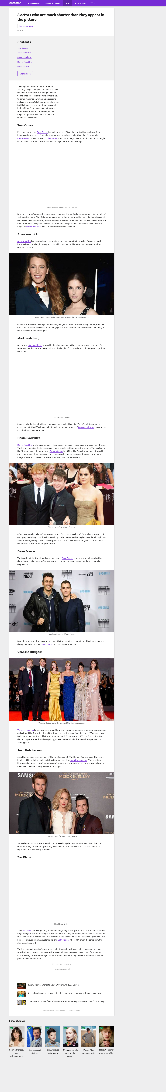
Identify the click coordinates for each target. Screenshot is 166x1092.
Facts (67, 3)
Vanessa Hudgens (25, 730)
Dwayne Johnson (86, 427)
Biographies (34, 3)
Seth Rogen (63, 939)
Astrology (80, 3)
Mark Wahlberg (24, 57)
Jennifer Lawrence (78, 760)
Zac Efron (27, 930)
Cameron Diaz (23, 138)
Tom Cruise (22, 47)
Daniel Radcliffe (24, 61)
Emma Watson (56, 451)
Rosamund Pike (33, 226)
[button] (61, 969)
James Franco (46, 644)
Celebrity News (52, 3)
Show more (25, 73)
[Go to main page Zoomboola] (15, 3)
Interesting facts (26, 26)
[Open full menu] (93, 3)
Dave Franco (23, 66)
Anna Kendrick (24, 52)
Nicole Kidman (50, 138)
